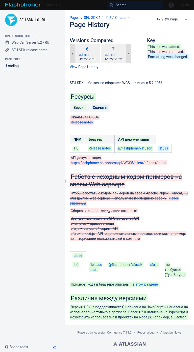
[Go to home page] (23, 5)
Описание (123, 18)
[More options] (186, 19)
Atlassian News (170, 332)
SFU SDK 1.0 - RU (32, 20)
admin (84, 55)
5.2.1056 (156, 83)
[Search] (135, 5)
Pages (75, 18)
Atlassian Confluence (108, 332)
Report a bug (146, 332)
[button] (18, 347)
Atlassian (129, 343)
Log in (184, 5)
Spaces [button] (51, 5)
